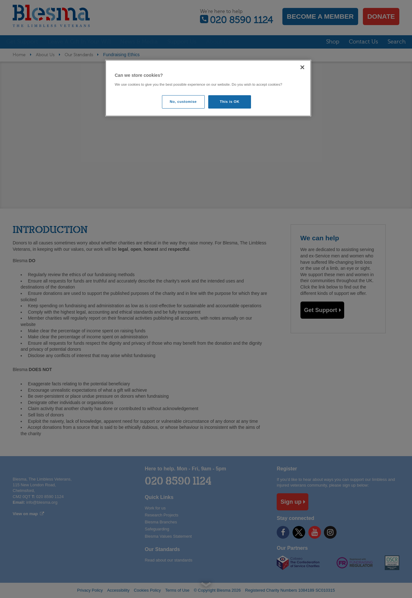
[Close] (302, 67)
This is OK (230, 101)
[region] (208, 88)
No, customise (183, 101)
